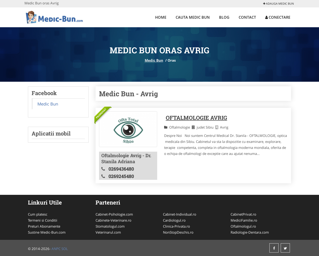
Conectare (277, 17)
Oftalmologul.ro (243, 226)
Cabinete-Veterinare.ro (113, 220)
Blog (224, 17)
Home (160, 17)
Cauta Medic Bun (193, 17)
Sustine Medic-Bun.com (47, 232)
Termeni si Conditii (42, 220)
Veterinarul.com (108, 232)
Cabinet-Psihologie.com (114, 214)
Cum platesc (37, 214)
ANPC (55, 248)
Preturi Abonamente (44, 226)
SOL (64, 248)
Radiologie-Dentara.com (250, 232)
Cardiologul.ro (174, 220)
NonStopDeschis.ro (178, 232)
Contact (247, 17)
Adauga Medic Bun (278, 4)
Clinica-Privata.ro (176, 226)
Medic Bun (154, 60)
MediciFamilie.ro (244, 220)
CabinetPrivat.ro (243, 214)
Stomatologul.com (110, 226)
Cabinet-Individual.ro (179, 214)
